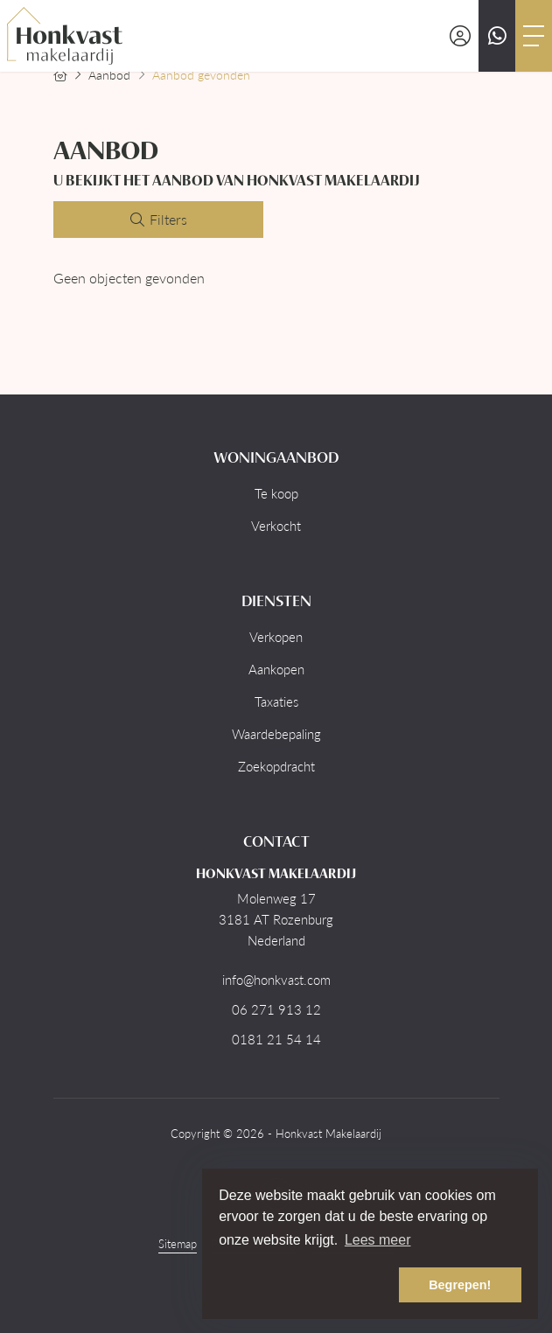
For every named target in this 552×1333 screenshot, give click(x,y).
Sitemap (177, 1244)
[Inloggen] (460, 36)
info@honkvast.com (276, 979)
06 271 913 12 (276, 1009)
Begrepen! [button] (460, 1285)
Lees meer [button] (378, 1239)
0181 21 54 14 (276, 1039)
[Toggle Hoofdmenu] (533, 36)
